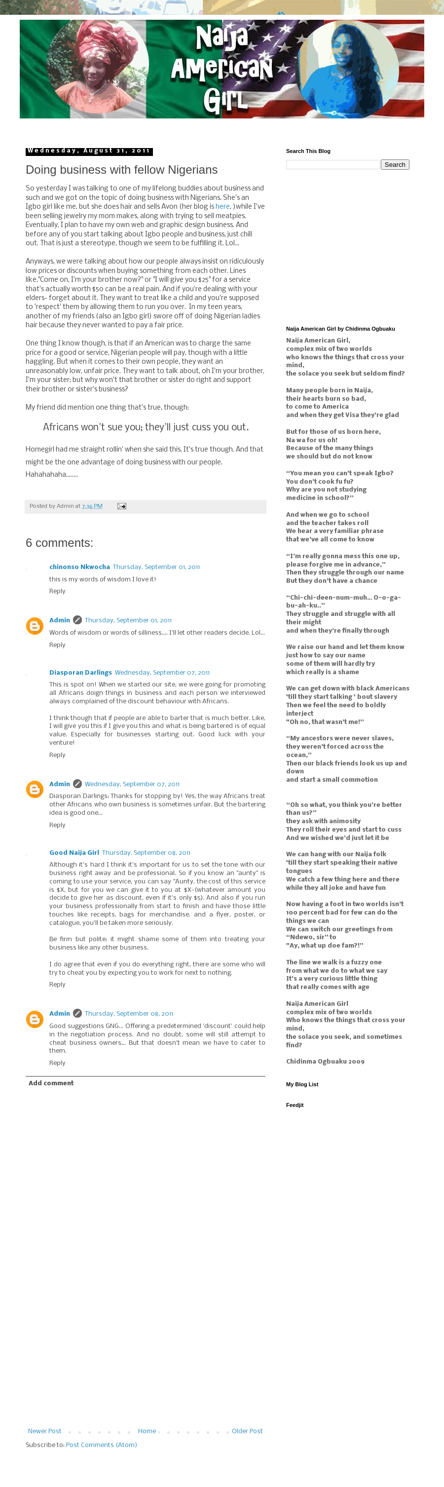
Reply (57, 591)
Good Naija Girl (74, 853)
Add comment (51, 1083)
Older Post (247, 1431)
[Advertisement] (145, 1366)
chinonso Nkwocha (79, 567)
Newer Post (45, 1431)
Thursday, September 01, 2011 (156, 567)
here (223, 207)
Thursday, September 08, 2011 (146, 853)
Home (147, 1431)
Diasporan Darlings (80, 673)
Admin (59, 620)
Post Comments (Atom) (101, 1445)
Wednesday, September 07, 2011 (162, 673)
